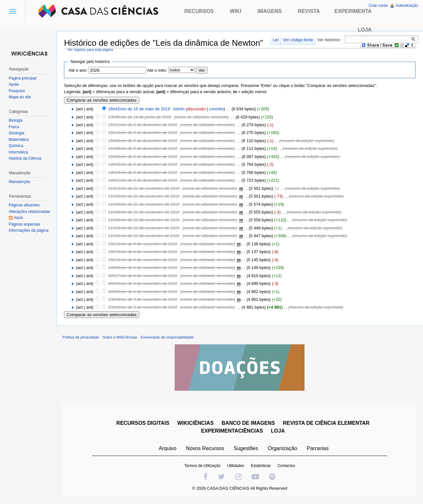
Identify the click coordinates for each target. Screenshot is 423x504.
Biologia (16, 120)
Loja (365, 29)
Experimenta (352, 11)
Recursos (199, 11)
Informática (18, 152)
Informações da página (29, 230)
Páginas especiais (25, 224)
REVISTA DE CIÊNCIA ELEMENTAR (326, 424)
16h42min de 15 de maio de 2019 (140, 109)
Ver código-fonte (297, 39)
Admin (180, 109)
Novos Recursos (205, 449)
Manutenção (20, 181)
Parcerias (318, 449)
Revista (309, 11)
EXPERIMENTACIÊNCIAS (233, 432)
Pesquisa (17, 91)
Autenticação (406, 5)
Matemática (19, 139)
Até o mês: (158, 70)
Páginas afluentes (24, 205)
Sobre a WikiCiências (121, 338)
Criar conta (378, 5)
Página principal (23, 78)
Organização (283, 449)
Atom (18, 217)
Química (16, 145)
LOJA (278, 432)
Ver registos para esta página (91, 50)
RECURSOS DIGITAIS (143, 424)
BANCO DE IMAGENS (248, 424)
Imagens (269, 11)
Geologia (17, 133)
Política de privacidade (82, 338)
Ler (275, 39)
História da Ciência (25, 158)
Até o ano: (79, 70)
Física (14, 127)
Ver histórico (328, 39)
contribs (217, 109)
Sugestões (246, 449)
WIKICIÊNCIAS (196, 424)
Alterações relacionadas (30, 211)
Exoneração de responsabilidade (168, 338)
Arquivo (168, 449)
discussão (197, 109)
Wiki (236, 11)
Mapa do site (20, 97)
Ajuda (14, 84)
